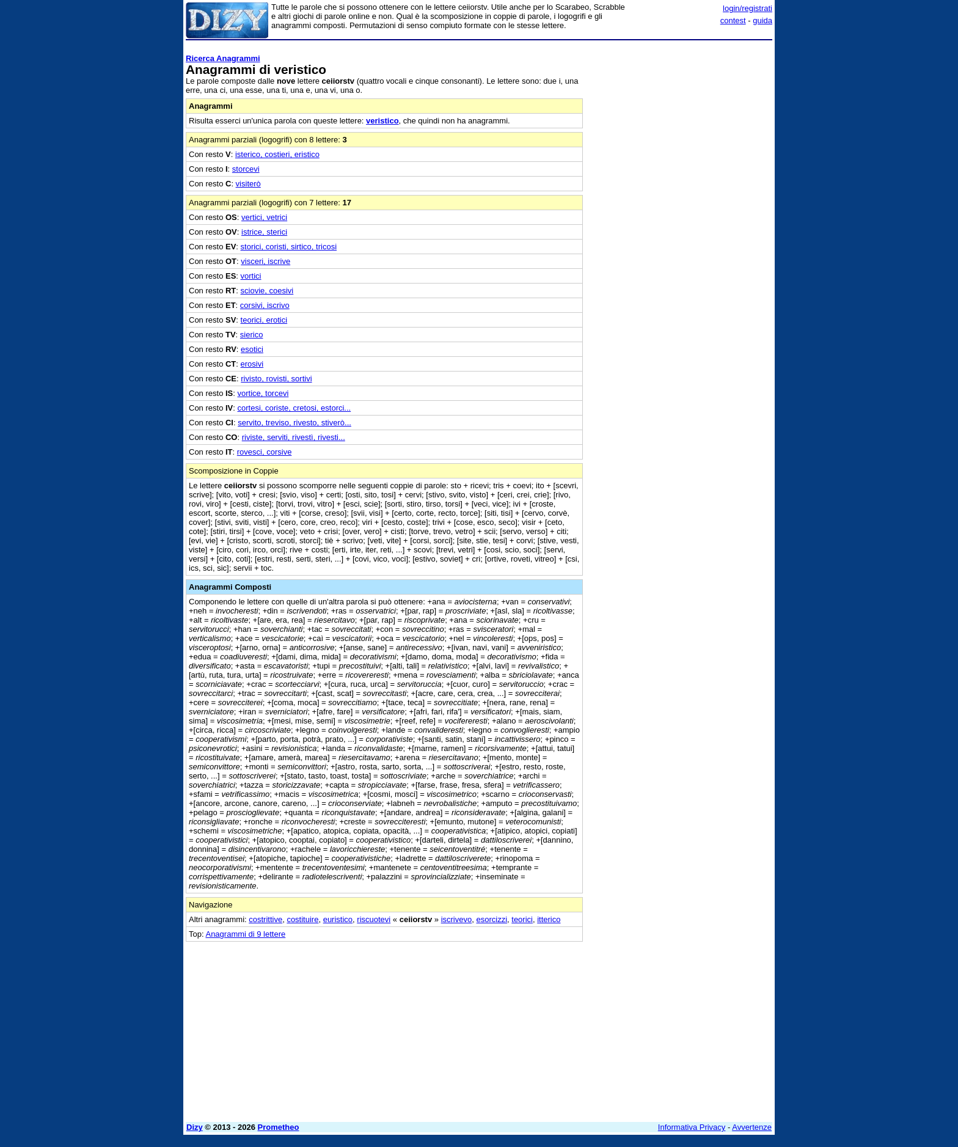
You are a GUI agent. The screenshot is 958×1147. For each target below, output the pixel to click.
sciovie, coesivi (267, 290)
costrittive (265, 919)
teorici (522, 919)
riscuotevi (373, 919)
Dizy (194, 1127)
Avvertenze (752, 1127)
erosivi (252, 363)
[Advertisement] (680, 228)
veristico (382, 120)
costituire (302, 919)
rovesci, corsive (264, 451)
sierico (251, 334)
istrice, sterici (264, 231)
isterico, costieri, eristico (277, 154)
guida (762, 20)
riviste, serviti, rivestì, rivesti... (293, 437)
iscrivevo (456, 919)
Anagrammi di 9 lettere (245, 934)
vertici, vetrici (264, 217)
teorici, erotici (264, 319)
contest (733, 20)
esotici (252, 349)
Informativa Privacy (692, 1127)
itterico (548, 919)
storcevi (246, 169)
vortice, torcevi (263, 393)
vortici (251, 275)
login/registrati (747, 8)
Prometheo (278, 1127)
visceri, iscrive (265, 261)
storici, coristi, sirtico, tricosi (289, 246)
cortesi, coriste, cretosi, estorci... (294, 407)
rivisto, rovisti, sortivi (276, 378)
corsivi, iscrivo (265, 305)
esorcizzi (491, 919)
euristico (338, 919)
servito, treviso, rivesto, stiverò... (294, 422)
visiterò (248, 183)
